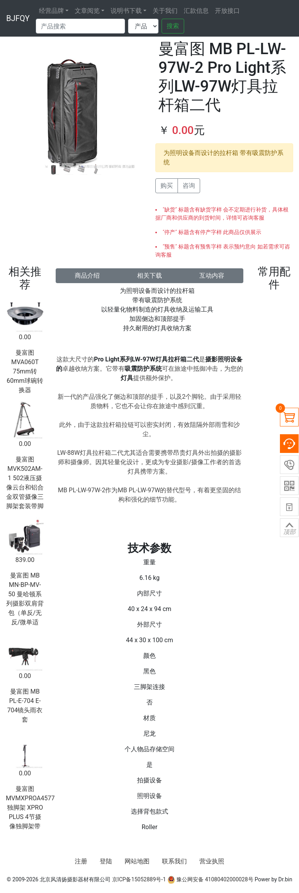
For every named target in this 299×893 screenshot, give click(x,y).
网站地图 (137, 861)
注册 (81, 861)
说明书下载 (126, 10)
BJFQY (18, 18)
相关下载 (149, 275)
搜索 (173, 26)
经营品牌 (51, 10)
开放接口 (227, 10)
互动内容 (211, 275)
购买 (166, 185)
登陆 (106, 861)
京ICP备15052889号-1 (139, 879)
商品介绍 (87, 275)
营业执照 (211, 861)
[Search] (80, 26)
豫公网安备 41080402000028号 (210, 879)
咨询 (189, 185)
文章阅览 (87, 10)
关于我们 (165, 10)
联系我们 (174, 861)
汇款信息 (196, 10)
